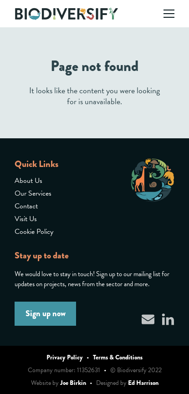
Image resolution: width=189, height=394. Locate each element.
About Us (28, 180)
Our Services (33, 193)
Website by (58, 383)
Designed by (127, 383)
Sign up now (46, 313)
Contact (26, 206)
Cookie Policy (34, 231)
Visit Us (26, 218)
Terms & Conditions (118, 357)
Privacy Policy (64, 357)
